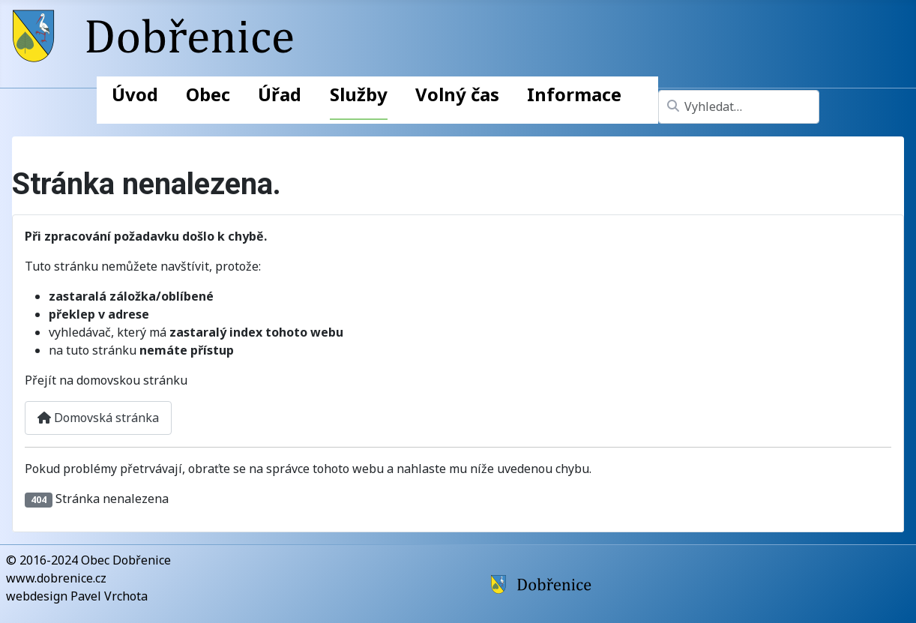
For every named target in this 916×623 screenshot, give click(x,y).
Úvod (135, 94)
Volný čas (457, 94)
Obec (208, 94)
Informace (574, 94)
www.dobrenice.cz (56, 578)
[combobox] (738, 107)
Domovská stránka (98, 417)
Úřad (279, 94)
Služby (359, 94)
